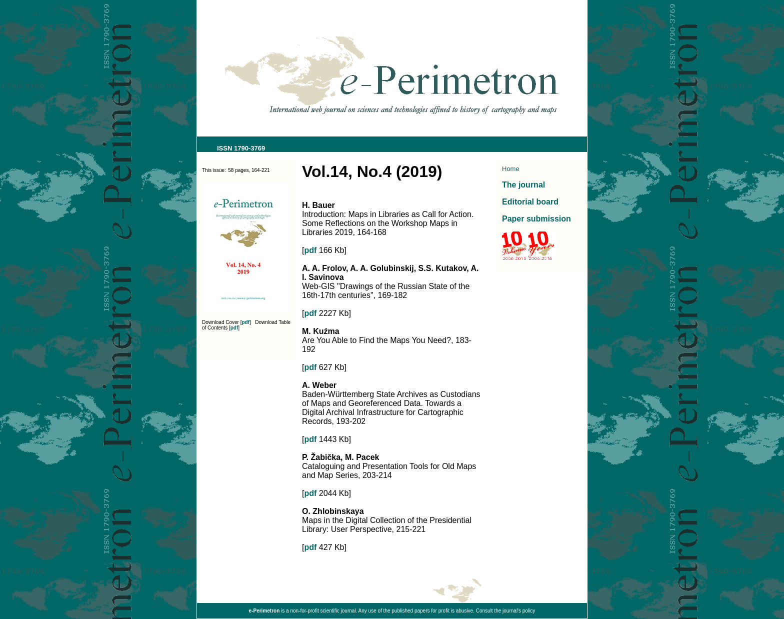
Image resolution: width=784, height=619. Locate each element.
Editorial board (530, 202)
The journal (523, 184)
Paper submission (536, 218)
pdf (246, 322)
